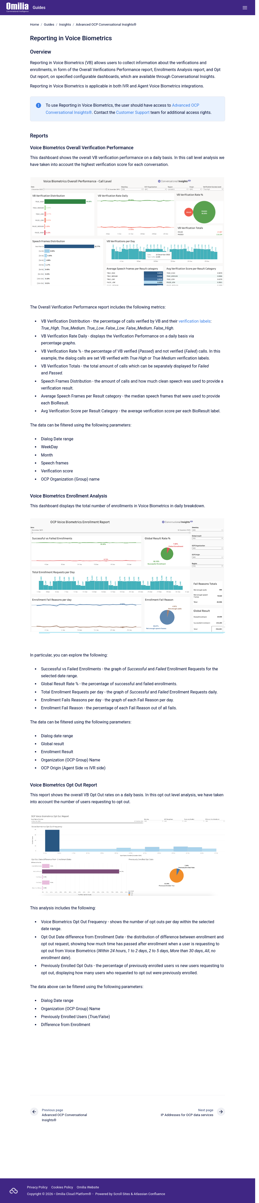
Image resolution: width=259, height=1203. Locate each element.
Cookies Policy (62, 1187)
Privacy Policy (37, 1187)
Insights (65, 24)
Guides (39, 7)
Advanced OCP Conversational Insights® (106, 24)
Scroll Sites (121, 1194)
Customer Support (132, 112)
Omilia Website (88, 1187)
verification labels (195, 321)
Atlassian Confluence (149, 1194)
